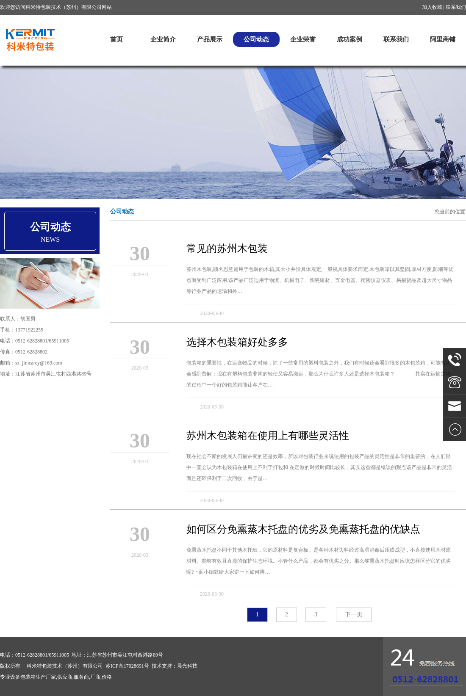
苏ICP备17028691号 (127, 666)
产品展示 (209, 39)
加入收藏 (432, 7)
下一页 (354, 614)
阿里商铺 (442, 39)
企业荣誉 (303, 39)
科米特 (29, 39)
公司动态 (256, 39)
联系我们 (456, 7)
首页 (116, 39)
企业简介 (163, 39)
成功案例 (349, 39)
